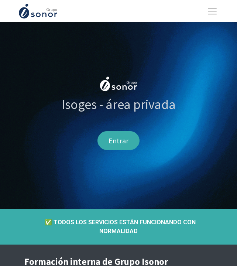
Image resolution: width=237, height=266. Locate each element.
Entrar (118, 140)
